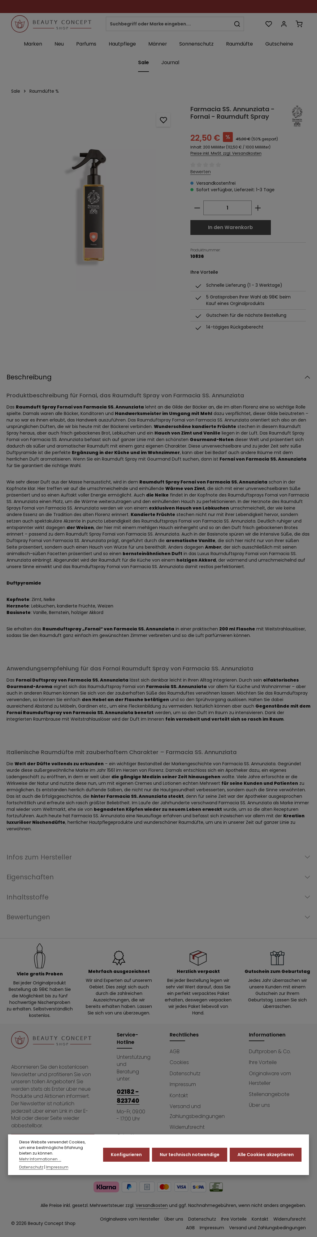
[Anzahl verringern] (197, 208)
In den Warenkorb (230, 227)
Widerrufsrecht (187, 1127)
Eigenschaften (30, 877)
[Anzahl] (227, 208)
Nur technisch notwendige (189, 1159)
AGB (175, 1051)
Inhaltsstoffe (28, 897)
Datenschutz (185, 1073)
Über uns (259, 1105)
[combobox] (168, 24)
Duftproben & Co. (270, 1051)
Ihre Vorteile (263, 1062)
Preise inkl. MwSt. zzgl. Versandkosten (226, 153)
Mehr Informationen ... (40, 1164)
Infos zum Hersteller (39, 857)
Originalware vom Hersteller (270, 1078)
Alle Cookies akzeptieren (265, 1159)
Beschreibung (29, 377)
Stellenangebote (269, 1094)
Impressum (183, 1084)
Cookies (179, 1062)
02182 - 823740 (128, 1096)
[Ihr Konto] (284, 24)
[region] (94, 198)
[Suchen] (237, 24)
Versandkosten (152, 1205)
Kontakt (179, 1095)
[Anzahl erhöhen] (258, 208)
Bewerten (200, 172)
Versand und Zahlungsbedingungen (197, 1111)
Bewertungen (28, 916)
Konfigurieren (126, 1159)
